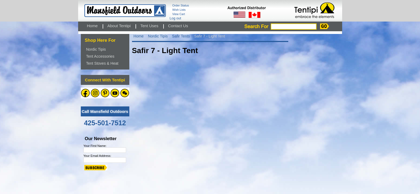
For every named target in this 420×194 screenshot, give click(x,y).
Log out (175, 18)
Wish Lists (179, 9)
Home (139, 36)
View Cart (178, 14)
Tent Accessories (100, 56)
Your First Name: (95, 145)
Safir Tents (181, 36)
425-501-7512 (105, 123)
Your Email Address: (97, 155)
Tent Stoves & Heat (102, 63)
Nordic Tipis (96, 49)
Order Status (180, 5)
